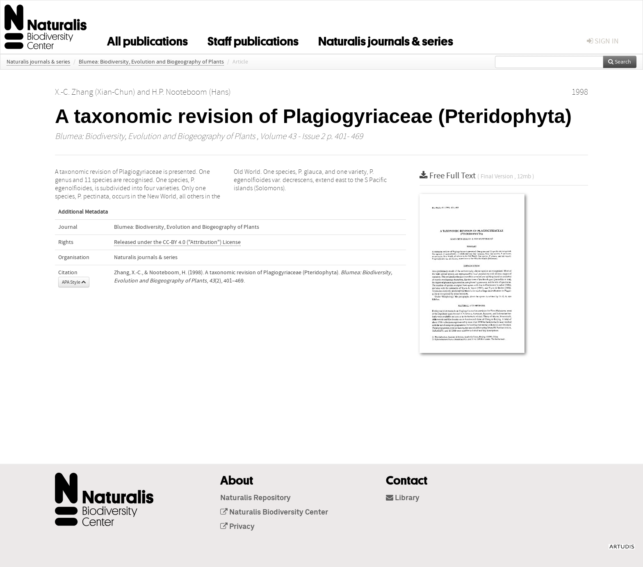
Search (619, 62)
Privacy (237, 527)
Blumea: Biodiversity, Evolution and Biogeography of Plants (151, 62)
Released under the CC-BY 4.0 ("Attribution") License (177, 242)
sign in (603, 41)
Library (403, 498)
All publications (147, 39)
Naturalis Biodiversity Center (274, 512)
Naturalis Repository (255, 498)
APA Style (74, 282)
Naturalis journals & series (385, 39)
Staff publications (253, 39)
